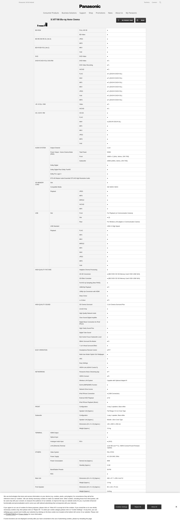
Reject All (138, 507)
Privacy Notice (23, 514)
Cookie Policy (10, 514)
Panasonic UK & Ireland (26, 2)
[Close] (176, 506)
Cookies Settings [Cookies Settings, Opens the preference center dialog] (121, 507)
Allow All (154, 507)
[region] (90, 507)
